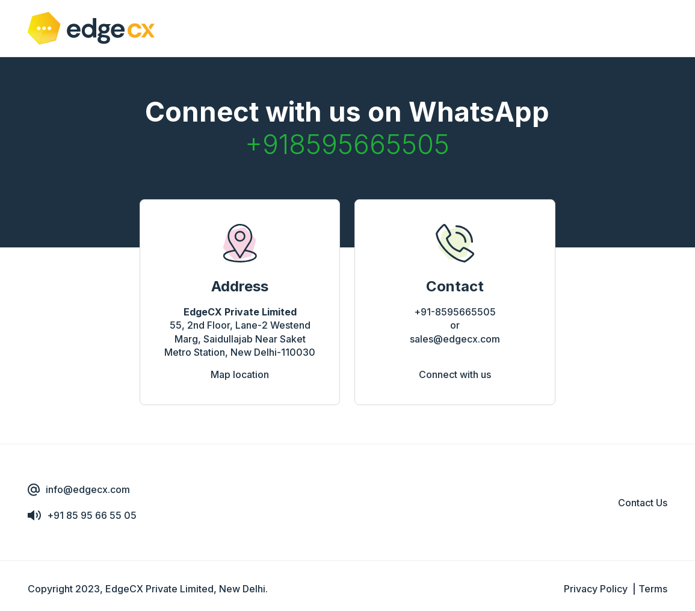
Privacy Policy (596, 589)
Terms (652, 589)
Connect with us (455, 374)
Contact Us (642, 503)
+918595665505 (347, 144)
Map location (240, 374)
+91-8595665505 (455, 312)
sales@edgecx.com (455, 339)
